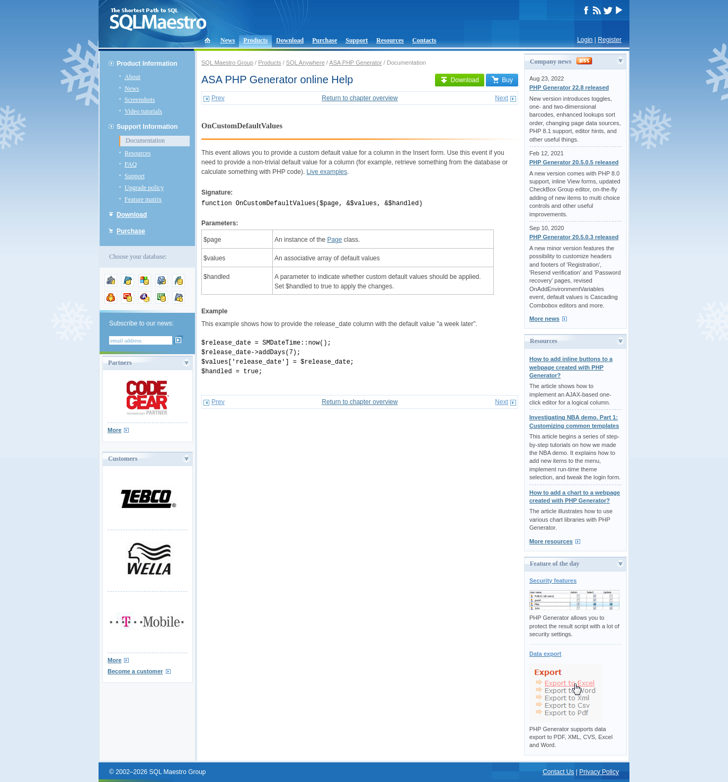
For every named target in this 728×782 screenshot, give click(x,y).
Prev (218, 98)
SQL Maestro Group (227, 62)
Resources (390, 40)
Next (501, 98)
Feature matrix (143, 199)
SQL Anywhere (305, 62)
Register (610, 39)
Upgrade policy (144, 187)
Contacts (424, 40)
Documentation (145, 140)
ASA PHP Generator (355, 62)
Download (290, 40)
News (227, 40)
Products (255, 40)
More (114, 430)
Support (356, 40)
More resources (551, 541)
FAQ (131, 164)
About (132, 77)
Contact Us (558, 772)
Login (584, 39)
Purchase (324, 40)
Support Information (147, 126)
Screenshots (140, 99)
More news (544, 318)
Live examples (327, 171)
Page (334, 239)
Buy (502, 80)
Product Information (147, 63)
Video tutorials (143, 111)
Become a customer (135, 671)
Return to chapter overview (359, 98)
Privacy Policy (599, 772)
